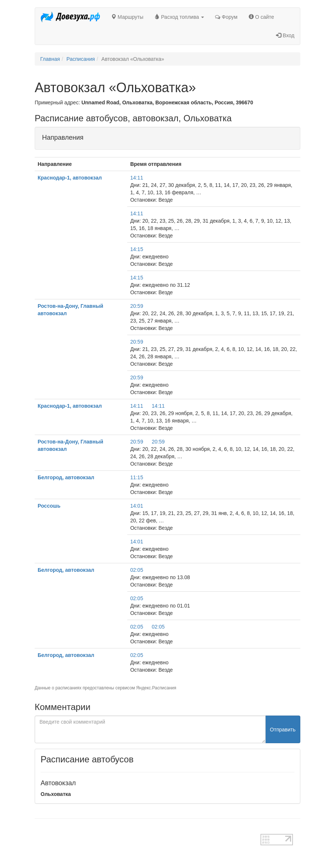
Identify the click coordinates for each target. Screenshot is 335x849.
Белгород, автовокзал (66, 477)
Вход (285, 35)
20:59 (136, 306)
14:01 (136, 506)
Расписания (80, 59)
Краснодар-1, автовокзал (70, 178)
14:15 (136, 249)
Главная (50, 59)
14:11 (136, 178)
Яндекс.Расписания (156, 687)
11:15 (136, 477)
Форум (226, 17)
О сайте (261, 17)
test (39, 830)
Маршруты (127, 17)
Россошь (49, 506)
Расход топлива (179, 17)
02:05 (136, 570)
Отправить (283, 730)
